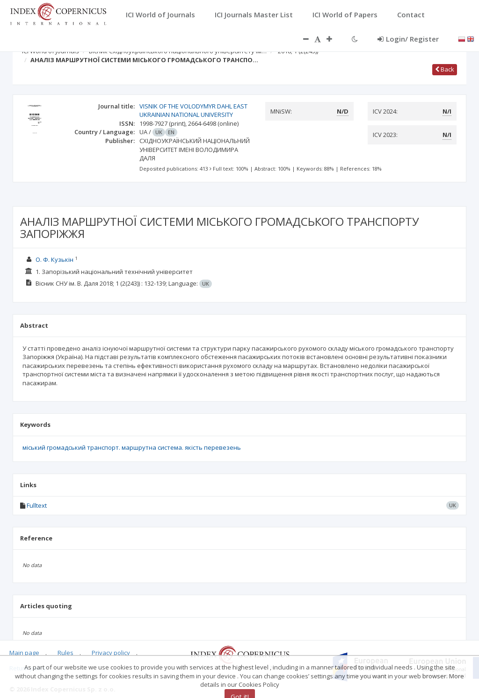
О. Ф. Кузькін (54, 259)
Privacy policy (111, 652)
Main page (24, 652)
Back (444, 69)
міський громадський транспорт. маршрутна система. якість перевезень (131, 447)
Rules (65, 652)
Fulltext (37, 505)
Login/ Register (408, 38)
